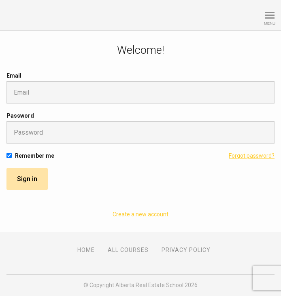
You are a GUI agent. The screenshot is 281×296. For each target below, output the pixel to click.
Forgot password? (252, 155)
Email (13, 75)
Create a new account (140, 214)
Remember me (34, 155)
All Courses (128, 250)
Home (86, 250)
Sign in (27, 179)
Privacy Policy (186, 250)
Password (20, 115)
